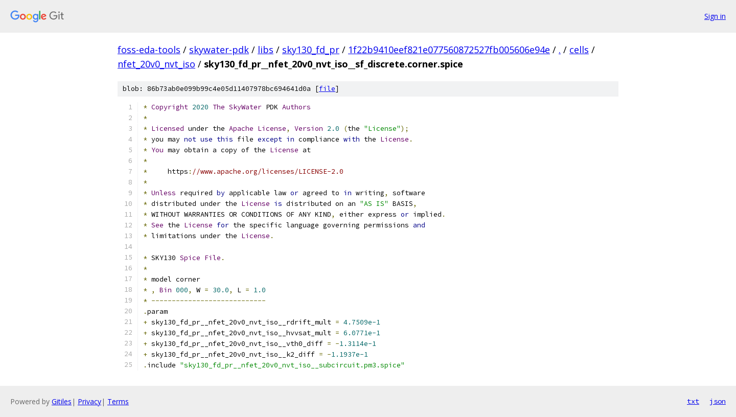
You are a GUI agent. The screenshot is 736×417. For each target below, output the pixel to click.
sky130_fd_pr (310, 49)
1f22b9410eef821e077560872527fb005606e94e (449, 49)
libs (265, 49)
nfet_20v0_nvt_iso (156, 64)
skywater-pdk (219, 49)
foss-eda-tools (149, 49)
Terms (118, 401)
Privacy (89, 401)
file (327, 88)
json (717, 401)
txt (693, 401)
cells (579, 49)
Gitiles (62, 401)
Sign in (715, 16)
